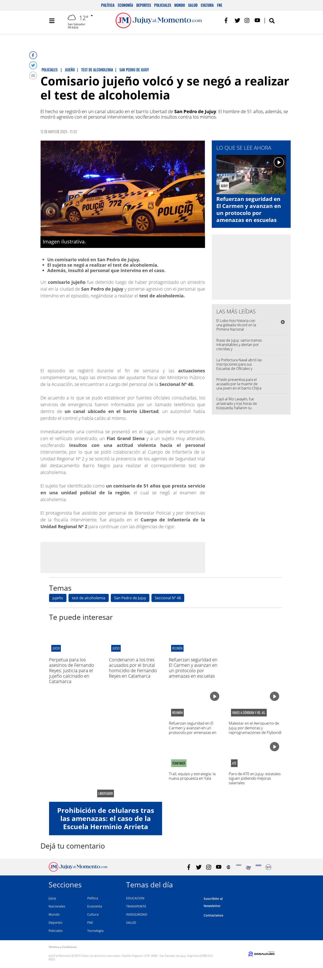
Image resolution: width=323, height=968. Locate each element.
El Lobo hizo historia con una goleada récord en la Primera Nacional (236, 325)
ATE (234, 763)
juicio (56, 648)
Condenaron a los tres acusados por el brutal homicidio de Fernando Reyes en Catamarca (133, 668)
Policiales (162, 5)
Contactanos (213, 915)
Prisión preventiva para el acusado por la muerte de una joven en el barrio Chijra (238, 384)
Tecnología (95, 930)
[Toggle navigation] (52, 23)
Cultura (207, 5)
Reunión (177, 648)
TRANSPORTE (136, 906)
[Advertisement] (123, 557)
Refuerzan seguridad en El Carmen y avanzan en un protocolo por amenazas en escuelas (248, 209)
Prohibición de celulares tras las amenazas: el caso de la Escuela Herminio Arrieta (105, 818)
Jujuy (52, 898)
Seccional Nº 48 (168, 597)
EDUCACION (135, 898)
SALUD (131, 922)
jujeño (57, 597)
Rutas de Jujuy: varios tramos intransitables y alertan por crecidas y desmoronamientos (239, 347)
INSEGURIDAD (136, 914)
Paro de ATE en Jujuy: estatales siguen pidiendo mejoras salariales (255, 778)
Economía (125, 5)
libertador (105, 793)
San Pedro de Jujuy (130, 597)
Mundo (179, 5)
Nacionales (57, 906)
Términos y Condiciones (63, 947)
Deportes (143, 5)
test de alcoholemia (88, 597)
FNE (219, 5)
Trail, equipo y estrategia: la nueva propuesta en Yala (192, 776)
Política (108, 5)
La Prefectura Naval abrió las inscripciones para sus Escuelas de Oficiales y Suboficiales (239, 366)
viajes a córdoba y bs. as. (249, 712)
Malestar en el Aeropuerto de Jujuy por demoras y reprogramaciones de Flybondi (255, 728)
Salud (193, 5)
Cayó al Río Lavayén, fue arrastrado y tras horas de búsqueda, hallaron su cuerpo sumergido (236, 406)
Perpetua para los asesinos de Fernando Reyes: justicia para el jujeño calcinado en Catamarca (71, 670)
